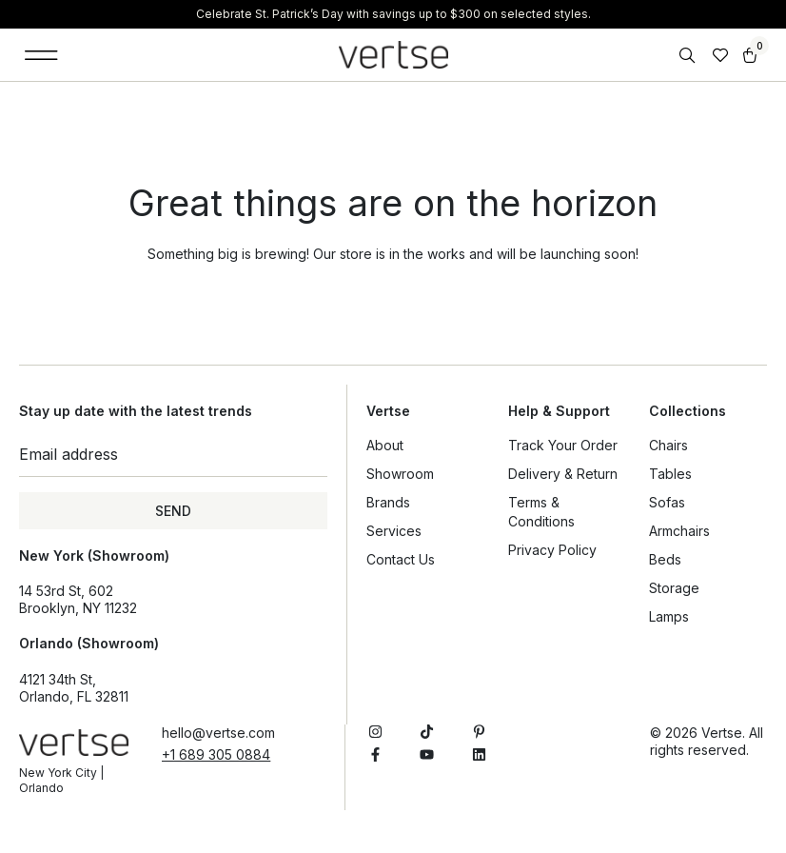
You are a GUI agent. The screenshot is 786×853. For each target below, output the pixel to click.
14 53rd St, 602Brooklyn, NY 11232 (78, 599)
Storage (674, 588)
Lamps (669, 616)
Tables (670, 474)
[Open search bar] (688, 56)
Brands (388, 502)
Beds (665, 559)
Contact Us (400, 559)
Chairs (668, 445)
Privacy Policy (552, 550)
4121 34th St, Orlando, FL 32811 (73, 687)
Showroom (400, 474)
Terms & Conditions (541, 511)
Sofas (667, 502)
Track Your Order (563, 445)
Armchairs (679, 531)
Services (394, 531)
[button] (41, 54)
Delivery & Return (563, 474)
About (384, 445)
